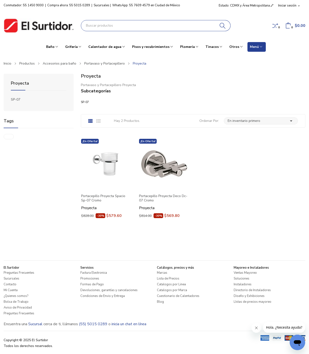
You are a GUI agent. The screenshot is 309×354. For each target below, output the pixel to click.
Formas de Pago (92, 284)
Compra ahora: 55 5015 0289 (68, 5)
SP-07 (15, 99)
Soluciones (241, 278)
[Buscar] (223, 25)
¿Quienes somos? (16, 296)
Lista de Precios (168, 278)
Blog (160, 302)
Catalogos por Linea (171, 284)
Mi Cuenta (11, 290)
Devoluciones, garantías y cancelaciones (109, 290)
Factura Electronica (93, 273)
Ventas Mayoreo (245, 273)
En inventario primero (261, 121)
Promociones (89, 278)
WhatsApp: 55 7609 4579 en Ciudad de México (146, 5)
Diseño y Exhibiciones (249, 296)
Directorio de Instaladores (252, 290)
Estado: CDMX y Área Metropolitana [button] (246, 5)
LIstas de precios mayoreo (252, 302)
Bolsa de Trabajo (16, 302)
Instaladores (243, 284)
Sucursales (101, 5)
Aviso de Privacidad (18, 307)
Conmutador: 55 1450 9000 (24, 5)
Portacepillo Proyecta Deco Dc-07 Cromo (163, 198)
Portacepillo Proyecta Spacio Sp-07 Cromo (103, 198)
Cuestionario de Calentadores (178, 296)
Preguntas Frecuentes (19, 273)
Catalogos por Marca (172, 290)
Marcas (162, 273)
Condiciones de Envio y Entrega (102, 296)
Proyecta (20, 83)
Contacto (10, 284)
